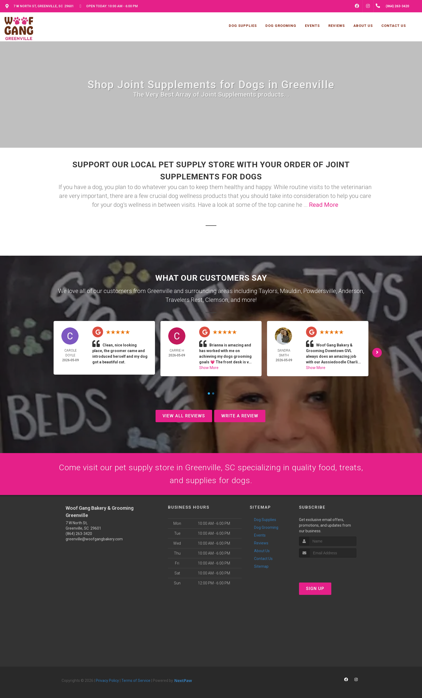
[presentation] (327, 567)
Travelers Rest (184, 299)
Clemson (216, 299)
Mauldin (290, 291)
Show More (209, 368)
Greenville (160, 291)
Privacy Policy (107, 680)
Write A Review (239, 415)
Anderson (350, 291)
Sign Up (315, 588)
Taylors (268, 291)
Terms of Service (135, 680)
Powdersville (319, 291)
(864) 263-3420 (79, 533)
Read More (323, 204)
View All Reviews (184, 415)
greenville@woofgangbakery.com (94, 539)
